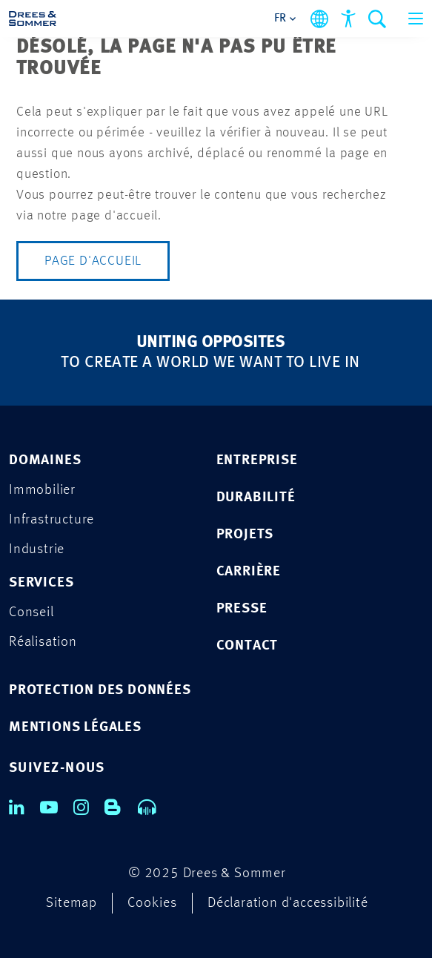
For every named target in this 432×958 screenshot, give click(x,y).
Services (41, 583)
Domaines (45, 461)
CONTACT (247, 646)
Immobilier (42, 490)
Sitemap (71, 903)
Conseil (31, 613)
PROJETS (245, 535)
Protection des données (100, 691)
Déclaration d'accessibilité (287, 903)
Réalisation (43, 642)
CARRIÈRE (248, 572)
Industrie (36, 550)
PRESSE (241, 609)
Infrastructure (51, 520)
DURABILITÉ (256, 498)
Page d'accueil (93, 261)
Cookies (152, 903)
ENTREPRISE (257, 461)
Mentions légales (75, 728)
